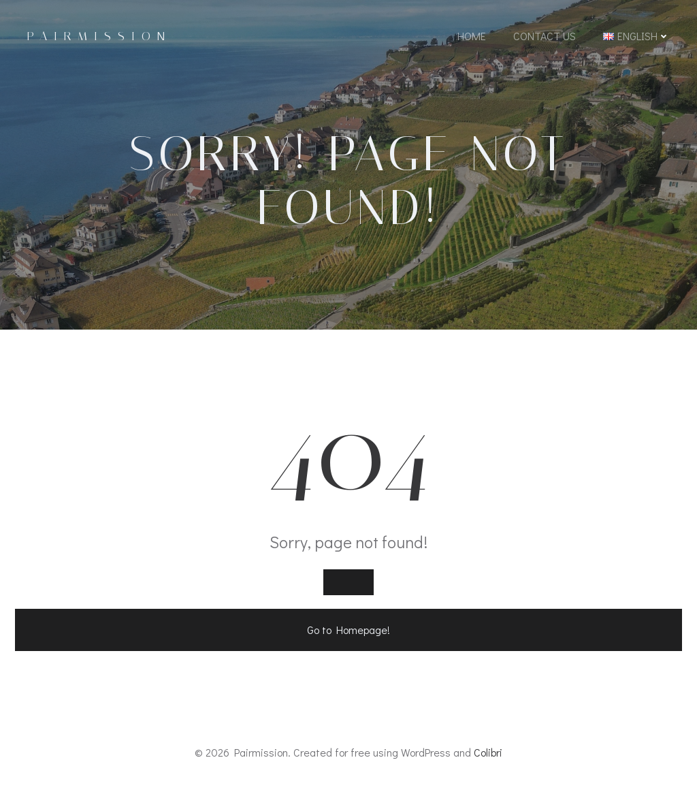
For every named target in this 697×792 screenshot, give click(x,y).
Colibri (488, 752)
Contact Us (544, 36)
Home (471, 36)
